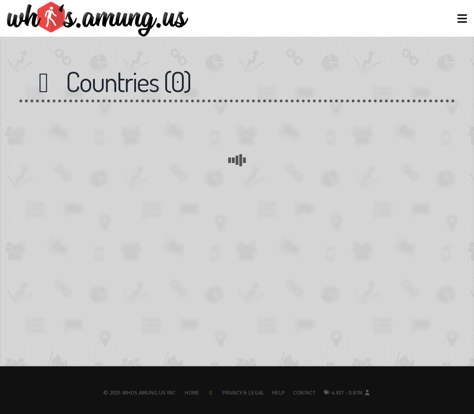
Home (192, 392)
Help (278, 392)
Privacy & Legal (243, 392)
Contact (304, 392)
